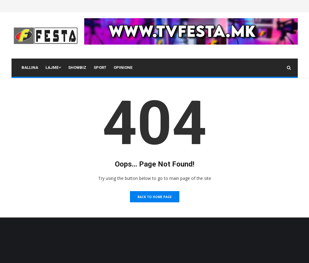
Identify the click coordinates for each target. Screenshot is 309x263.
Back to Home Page (155, 197)
